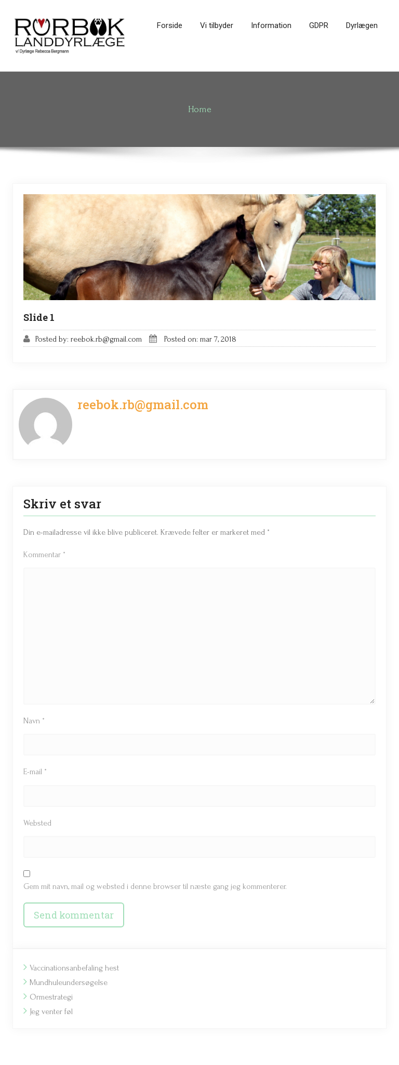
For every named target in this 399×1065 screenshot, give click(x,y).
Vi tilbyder (216, 25)
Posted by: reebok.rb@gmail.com (88, 339)
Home (199, 109)
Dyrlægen (362, 25)
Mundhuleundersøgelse (69, 982)
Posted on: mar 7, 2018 (200, 339)
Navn (34, 720)
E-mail (35, 771)
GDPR (318, 25)
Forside (169, 25)
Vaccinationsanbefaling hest (74, 968)
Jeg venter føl (51, 1011)
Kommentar (44, 554)
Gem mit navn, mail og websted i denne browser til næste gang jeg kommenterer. (155, 886)
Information (271, 25)
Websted (37, 823)
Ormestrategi (51, 997)
